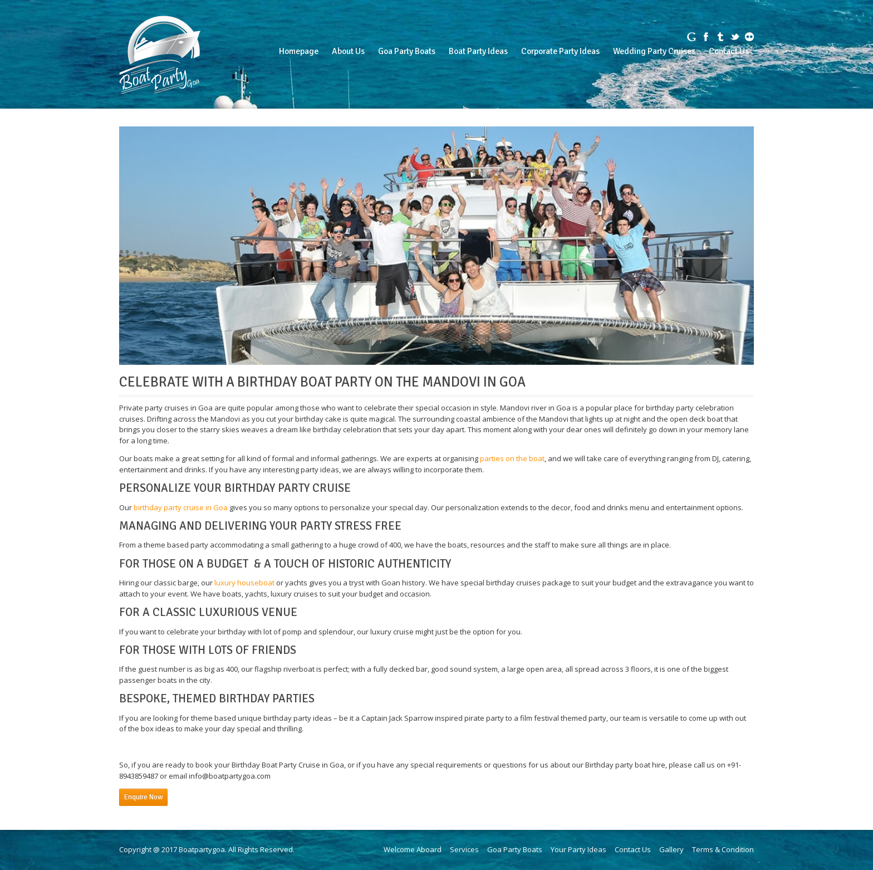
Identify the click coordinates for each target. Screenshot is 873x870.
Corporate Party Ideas (560, 51)
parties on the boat (512, 458)
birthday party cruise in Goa (181, 507)
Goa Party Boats (406, 51)
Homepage (298, 51)
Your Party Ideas (578, 849)
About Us (348, 51)
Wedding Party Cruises (654, 51)
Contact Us (729, 51)
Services (464, 849)
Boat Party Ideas (478, 51)
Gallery (671, 849)
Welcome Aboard (413, 849)
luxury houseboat (244, 583)
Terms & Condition (723, 849)
